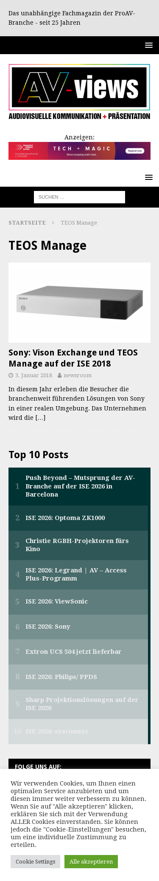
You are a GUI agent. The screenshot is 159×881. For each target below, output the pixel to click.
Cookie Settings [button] (35, 861)
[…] (40, 417)
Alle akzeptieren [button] (91, 861)
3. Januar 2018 (33, 375)
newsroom (78, 375)
